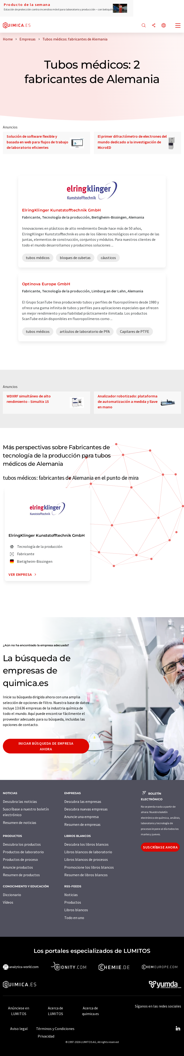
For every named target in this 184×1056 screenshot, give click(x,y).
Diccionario (12, 894)
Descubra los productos (22, 844)
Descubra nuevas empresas (86, 809)
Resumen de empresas (82, 824)
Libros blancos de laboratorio (88, 851)
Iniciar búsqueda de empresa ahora (46, 746)
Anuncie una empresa (81, 816)
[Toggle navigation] (178, 26)
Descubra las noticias (20, 801)
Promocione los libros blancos (89, 867)
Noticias (71, 894)
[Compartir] (153, 25)
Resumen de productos (21, 874)
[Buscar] (143, 25)
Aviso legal (19, 1028)
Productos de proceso (20, 859)
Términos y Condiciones (55, 1028)
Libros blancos (76, 909)
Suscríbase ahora (160, 847)
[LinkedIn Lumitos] (178, 1028)
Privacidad (46, 1036)
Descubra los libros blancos (86, 844)
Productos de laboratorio (23, 851)
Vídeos (8, 902)
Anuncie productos (18, 867)
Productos (72, 902)
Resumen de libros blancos (86, 874)
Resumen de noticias (19, 822)
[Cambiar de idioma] (163, 25)
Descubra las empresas (82, 801)
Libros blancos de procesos (86, 859)
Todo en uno (74, 917)
